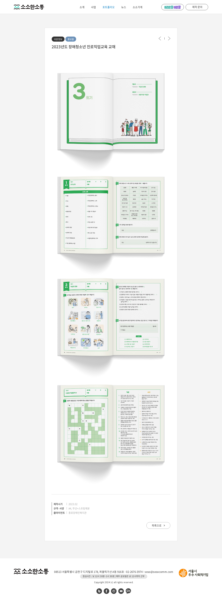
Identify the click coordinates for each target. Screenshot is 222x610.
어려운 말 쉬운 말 (172, 7)
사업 (93, 7)
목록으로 (158, 525)
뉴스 (123, 7)
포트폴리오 (109, 7)
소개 (82, 7)
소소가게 (137, 7)
